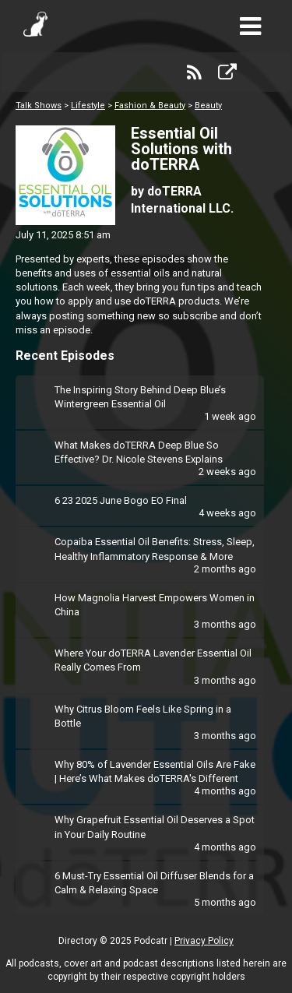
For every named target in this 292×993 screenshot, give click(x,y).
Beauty (208, 105)
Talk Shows (39, 105)
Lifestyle (88, 105)
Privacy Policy (204, 940)
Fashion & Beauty (149, 105)
